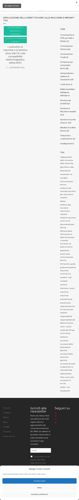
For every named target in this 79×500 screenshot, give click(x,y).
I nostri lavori (65, 84)
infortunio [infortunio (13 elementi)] (64, 288)
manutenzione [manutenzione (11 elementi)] (66, 299)
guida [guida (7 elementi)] (73, 264)
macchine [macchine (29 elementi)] (64, 296)
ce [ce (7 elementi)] (71, 174)
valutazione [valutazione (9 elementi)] (65, 391)
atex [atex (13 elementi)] (72, 167)
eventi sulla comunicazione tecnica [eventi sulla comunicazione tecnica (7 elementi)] (66, 257)
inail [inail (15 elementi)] (70, 277)
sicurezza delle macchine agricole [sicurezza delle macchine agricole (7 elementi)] (66, 357)
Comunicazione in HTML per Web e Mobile (67, 38)
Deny (39, 488)
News (5, 422)
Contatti (6, 427)
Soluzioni (6, 408)
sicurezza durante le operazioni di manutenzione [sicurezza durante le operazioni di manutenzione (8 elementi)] (67, 367)
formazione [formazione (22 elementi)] (65, 264)
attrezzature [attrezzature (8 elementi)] (65, 171)
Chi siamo (7, 432)
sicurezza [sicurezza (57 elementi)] (64, 340)
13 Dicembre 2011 (15, 67)
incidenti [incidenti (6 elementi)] (63, 281)
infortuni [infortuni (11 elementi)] (63, 285)
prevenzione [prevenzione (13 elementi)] (65, 303)
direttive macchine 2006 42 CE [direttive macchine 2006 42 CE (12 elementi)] (68, 219)
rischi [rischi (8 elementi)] (62, 327)
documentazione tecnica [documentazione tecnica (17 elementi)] (67, 226)
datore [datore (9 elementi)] (63, 201)
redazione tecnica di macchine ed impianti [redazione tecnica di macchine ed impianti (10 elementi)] (67, 309)
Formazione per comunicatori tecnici (66, 65)
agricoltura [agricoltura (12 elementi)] (64, 167)
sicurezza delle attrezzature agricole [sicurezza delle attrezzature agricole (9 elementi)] (66, 347)
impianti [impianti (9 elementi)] (63, 277)
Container (7, 413)
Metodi (6, 417)
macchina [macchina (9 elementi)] (64, 292)
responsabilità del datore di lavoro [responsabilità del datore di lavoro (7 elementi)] (67, 321)
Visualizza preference (39, 494)
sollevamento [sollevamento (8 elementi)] (65, 374)
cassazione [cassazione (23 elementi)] (64, 174)
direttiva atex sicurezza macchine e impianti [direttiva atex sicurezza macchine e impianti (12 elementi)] (65, 209)
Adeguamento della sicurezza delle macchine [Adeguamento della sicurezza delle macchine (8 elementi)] (66, 160)
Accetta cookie (40, 481)
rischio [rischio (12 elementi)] (68, 327)
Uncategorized (66, 144)
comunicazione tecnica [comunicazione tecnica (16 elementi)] (66, 183)
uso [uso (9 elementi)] (68, 387)
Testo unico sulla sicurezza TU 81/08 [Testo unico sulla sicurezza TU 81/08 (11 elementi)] (67, 380)
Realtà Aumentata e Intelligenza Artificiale (67, 92)
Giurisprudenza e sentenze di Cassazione (67, 76)
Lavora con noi (9, 436)
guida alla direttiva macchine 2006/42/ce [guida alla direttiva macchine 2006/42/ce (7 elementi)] (68, 271)
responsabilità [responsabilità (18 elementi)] (66, 316)
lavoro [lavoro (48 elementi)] (72, 288)
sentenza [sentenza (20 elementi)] (64, 337)
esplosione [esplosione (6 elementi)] (64, 250)
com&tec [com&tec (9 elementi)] (64, 178)
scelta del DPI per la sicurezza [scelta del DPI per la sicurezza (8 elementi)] (67, 331)
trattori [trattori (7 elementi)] (63, 387)
